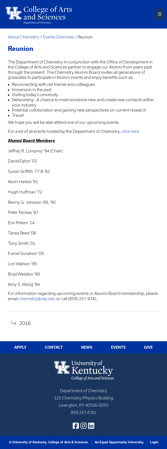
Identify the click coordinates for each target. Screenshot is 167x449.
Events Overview (58, 37)
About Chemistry (23, 37)
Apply (20, 347)
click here (130, 131)
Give (148, 347)
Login (154, 442)
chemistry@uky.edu (37, 298)
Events (118, 347)
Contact (54, 347)
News (87, 347)
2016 (25, 323)
